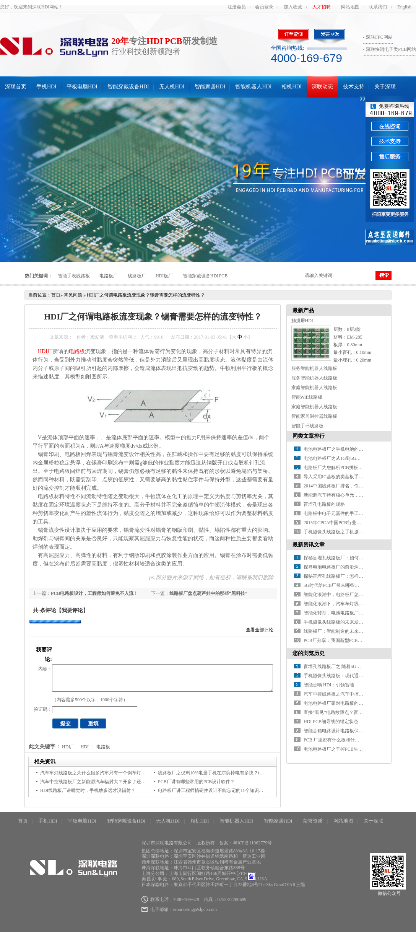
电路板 (77, 351)
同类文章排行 (308, 436)
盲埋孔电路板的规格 (324, 504)
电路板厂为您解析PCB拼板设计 (335, 467)
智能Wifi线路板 (307, 397)
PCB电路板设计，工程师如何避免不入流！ (94, 593)
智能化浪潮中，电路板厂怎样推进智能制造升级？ (354, 594)
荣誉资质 (313, 821)
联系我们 (378, 7)
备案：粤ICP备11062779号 (245, 843)
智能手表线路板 (74, 276)
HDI (85, 747)
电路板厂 (108, 276)
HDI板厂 (164, 276)
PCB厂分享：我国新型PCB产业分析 (340, 640)
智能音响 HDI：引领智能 (329, 685)
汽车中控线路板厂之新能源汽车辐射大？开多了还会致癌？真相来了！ (111, 781)
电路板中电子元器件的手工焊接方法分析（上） (352, 513)
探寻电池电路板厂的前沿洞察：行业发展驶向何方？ (356, 567)
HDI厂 (45, 351)
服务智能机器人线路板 (314, 368)
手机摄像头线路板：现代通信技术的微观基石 (349, 675)
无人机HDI (172, 87)
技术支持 (353, 87)
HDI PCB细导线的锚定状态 (331, 721)
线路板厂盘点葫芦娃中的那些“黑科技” (208, 593)
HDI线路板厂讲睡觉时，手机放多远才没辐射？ (87, 790)
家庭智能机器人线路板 (314, 387)
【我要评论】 (72, 610)
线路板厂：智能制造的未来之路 (336, 631)
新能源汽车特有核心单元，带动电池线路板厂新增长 (356, 495)
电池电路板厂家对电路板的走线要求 (340, 703)
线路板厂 (137, 276)
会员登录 (264, 7)
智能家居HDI (210, 87)
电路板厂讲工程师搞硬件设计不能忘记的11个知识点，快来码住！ (224, 790)
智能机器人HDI (253, 87)
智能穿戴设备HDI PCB (205, 276)
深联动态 (322, 87)
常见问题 (73, 295)
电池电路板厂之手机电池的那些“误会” (342, 449)
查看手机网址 (122, 337)
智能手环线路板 (307, 426)
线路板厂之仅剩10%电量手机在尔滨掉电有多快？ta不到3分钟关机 (224, 773)
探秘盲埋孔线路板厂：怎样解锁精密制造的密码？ (354, 576)
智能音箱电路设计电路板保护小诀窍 (340, 730)
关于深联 (385, 87)
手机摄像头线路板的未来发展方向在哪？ (345, 622)
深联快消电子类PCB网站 (391, 49)
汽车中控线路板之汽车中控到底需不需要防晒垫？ (354, 694)
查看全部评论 (259, 629)
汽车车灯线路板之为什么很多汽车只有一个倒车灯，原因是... (101, 773)
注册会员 (236, 7)
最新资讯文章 (308, 544)
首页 (55, 295)
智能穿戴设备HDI (128, 87)
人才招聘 (321, 7)
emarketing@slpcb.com (195, 909)
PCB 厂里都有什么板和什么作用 (336, 740)
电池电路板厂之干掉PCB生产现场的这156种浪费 (353, 749)
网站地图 (350, 7)
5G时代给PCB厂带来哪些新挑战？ (338, 585)
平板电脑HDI (82, 87)
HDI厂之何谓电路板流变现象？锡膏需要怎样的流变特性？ (146, 295)
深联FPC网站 (379, 37)
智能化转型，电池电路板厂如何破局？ (343, 613)
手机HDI (46, 87)
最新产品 (303, 310)
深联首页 (15, 87)
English (404, 7)
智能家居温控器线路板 (314, 416)
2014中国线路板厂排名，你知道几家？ (343, 486)
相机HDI (291, 87)
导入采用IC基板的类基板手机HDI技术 (342, 476)
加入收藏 (293, 7)
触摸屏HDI (302, 320)
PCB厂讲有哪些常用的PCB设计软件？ (196, 781)
